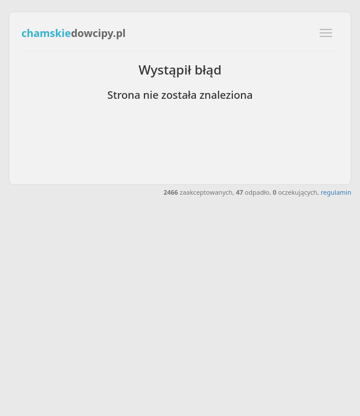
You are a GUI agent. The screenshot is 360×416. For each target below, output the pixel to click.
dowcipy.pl (73, 33)
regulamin (336, 192)
